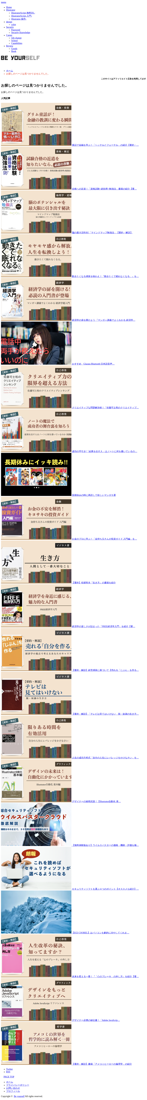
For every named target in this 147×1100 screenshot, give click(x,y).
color (13, 24)
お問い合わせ (13, 1088)
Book (13, 51)
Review (9, 46)
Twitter (9, 1069)
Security (10, 27)
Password (15, 30)
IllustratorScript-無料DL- (23, 13)
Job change (16, 38)
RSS (8, 1072)
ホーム (9, 1082)
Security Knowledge (20, 32)
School (14, 40)
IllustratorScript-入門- (21, 16)
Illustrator (10, 10)
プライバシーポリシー (17, 1085)
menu (3, 2)
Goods (14, 48)
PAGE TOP (7, 1077)
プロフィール (13, 1091)
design (9, 22)
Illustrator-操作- (18, 19)
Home (9, 7)
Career (9, 35)
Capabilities (16, 43)
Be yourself (19, 1096)
